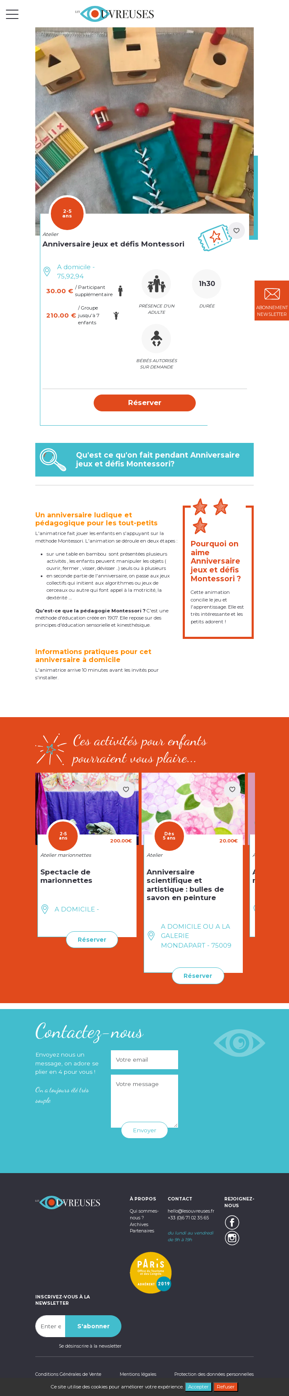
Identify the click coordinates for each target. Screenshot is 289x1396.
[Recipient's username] (50, 1326)
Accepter (198, 1387)
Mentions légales (138, 1374)
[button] (145, 403)
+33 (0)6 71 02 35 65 (188, 1218)
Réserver (92, 939)
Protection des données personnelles (214, 1374)
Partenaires (142, 1231)
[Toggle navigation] (12, 14)
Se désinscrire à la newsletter (90, 1346)
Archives (139, 1224)
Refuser (226, 1387)
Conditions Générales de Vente (68, 1374)
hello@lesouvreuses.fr (191, 1211)
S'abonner (93, 1326)
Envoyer (144, 1130)
